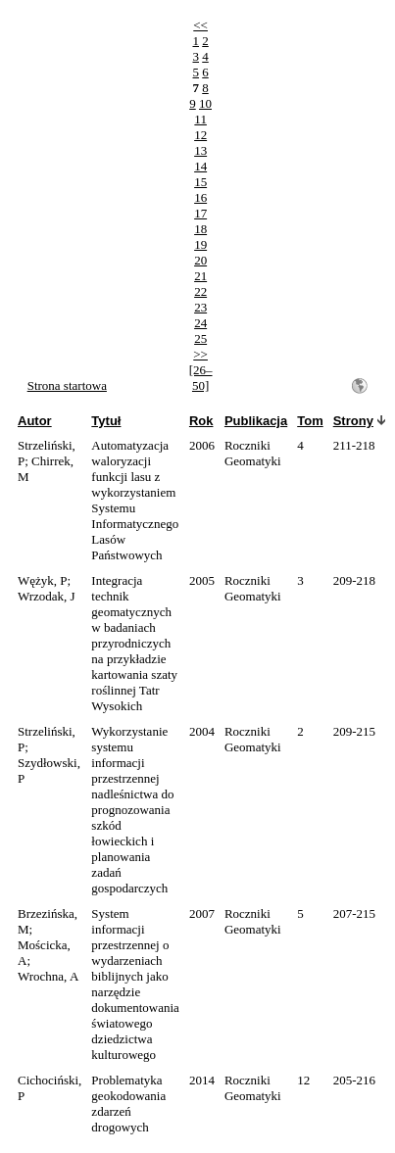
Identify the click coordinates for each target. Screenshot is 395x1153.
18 (200, 228)
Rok (201, 420)
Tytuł (106, 420)
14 (200, 166)
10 (205, 103)
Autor (35, 420)
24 (200, 322)
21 (200, 275)
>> (200, 354)
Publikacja (255, 420)
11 (200, 119)
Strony (353, 420)
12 (200, 134)
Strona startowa (67, 385)
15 (200, 181)
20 (200, 260)
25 (200, 338)
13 (200, 150)
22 (200, 291)
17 (200, 213)
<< (200, 25)
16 (200, 197)
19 (200, 244)
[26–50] (201, 377)
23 (200, 307)
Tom (309, 420)
